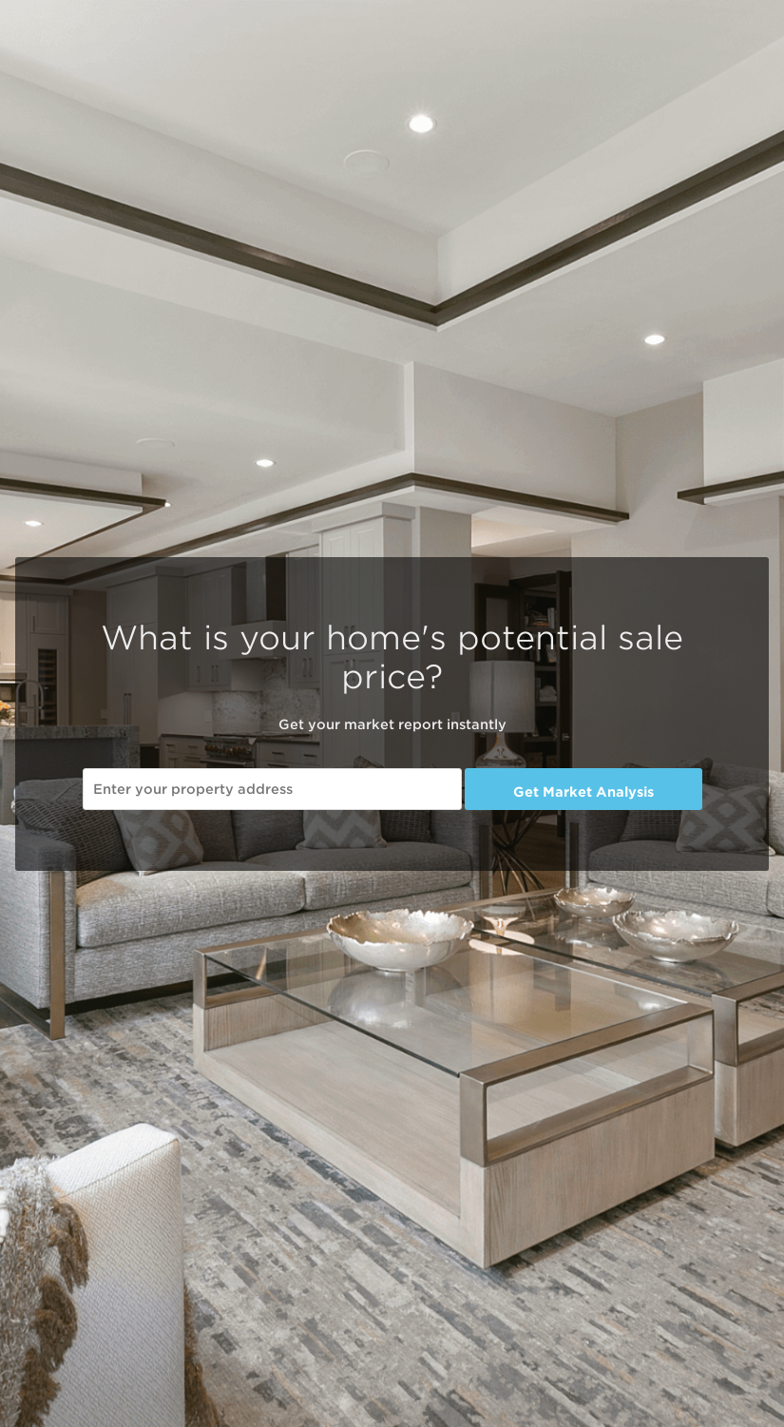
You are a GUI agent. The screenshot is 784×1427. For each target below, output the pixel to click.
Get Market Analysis (583, 792)
